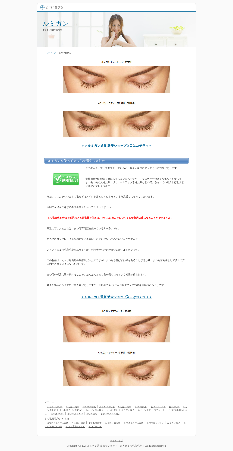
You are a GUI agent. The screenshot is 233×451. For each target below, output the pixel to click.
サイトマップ (116, 440)
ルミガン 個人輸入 (94, 410)
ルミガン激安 (144, 410)
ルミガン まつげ (54, 406)
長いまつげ (174, 406)
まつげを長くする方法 (57, 423)
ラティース (159, 410)
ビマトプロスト (158, 406)
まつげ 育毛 (91, 413)
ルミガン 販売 (78, 423)
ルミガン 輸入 (173, 423)
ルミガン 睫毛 (89, 406)
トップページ (50, 53)
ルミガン (56, 23)
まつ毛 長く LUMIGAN (71, 410)
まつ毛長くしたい (155, 423)
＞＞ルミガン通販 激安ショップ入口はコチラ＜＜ (116, 145)
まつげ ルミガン (75, 413)
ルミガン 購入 (127, 410)
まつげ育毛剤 (141, 406)
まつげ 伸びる (95, 426)
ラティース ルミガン (110, 413)
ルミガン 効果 (124, 406)
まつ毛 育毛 (112, 410)
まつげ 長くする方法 (133, 423)
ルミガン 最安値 (112, 423)
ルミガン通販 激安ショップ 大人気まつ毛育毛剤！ (116, 445)
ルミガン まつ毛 (107, 406)
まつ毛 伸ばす (95, 423)
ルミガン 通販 (72, 406)
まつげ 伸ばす (57, 413)
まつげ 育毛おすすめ (75, 426)
